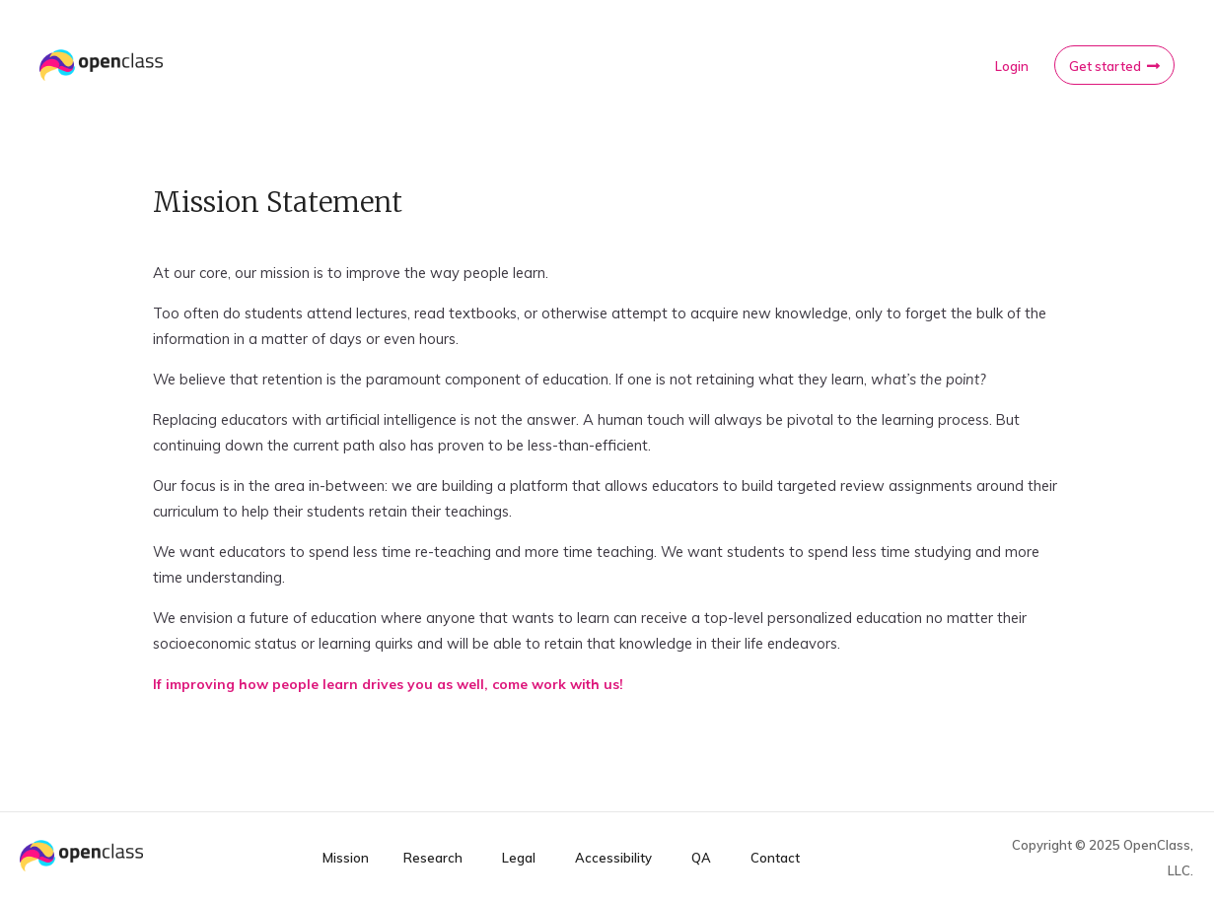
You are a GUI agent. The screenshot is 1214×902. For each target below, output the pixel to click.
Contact (775, 858)
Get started (1105, 66)
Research (433, 858)
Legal (519, 858)
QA (701, 858)
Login (1012, 66)
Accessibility (613, 858)
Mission (345, 858)
